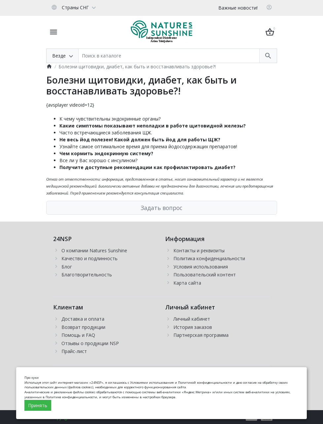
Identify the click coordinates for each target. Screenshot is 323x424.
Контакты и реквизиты (199, 250)
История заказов (192, 327)
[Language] (73, 7)
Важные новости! (238, 8)
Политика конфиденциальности (209, 258)
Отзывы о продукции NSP (90, 343)
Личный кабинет (191, 319)
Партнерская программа (201, 335)
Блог (66, 267)
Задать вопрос (161, 208)
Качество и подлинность (89, 258)
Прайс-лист (74, 351)
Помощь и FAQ (78, 335)
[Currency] (102, 7)
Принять (37, 405)
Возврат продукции (83, 327)
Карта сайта (187, 283)
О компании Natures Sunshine (94, 250)
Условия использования (200, 267)
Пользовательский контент (204, 274)
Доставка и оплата (82, 319)
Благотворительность (86, 274)
